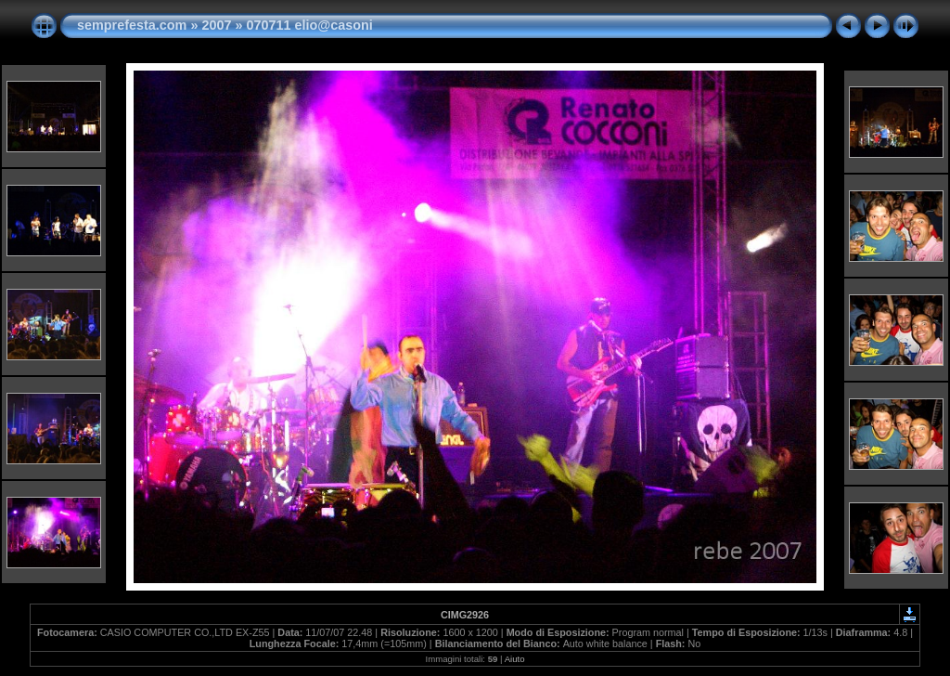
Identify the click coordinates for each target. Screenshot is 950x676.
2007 (216, 25)
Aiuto (515, 659)
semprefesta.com (131, 25)
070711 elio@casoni (309, 25)
